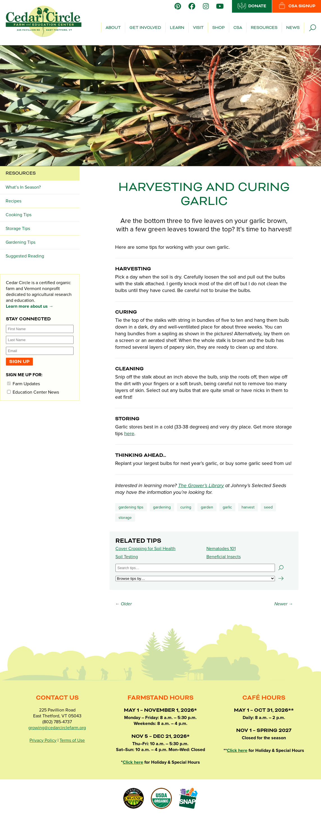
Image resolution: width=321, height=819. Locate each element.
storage (125, 517)
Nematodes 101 (221, 548)
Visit (198, 28)
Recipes (13, 201)
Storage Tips (18, 228)
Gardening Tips (131, 507)
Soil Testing (126, 557)
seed (268, 507)
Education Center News (33, 392)
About (113, 28)
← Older (123, 604)
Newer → (283, 604)
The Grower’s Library (201, 485)
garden (207, 507)
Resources (264, 28)
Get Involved (145, 28)
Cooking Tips (18, 215)
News (293, 28)
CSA (237, 28)
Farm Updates (23, 383)
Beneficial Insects (223, 557)
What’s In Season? (23, 187)
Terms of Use (72, 740)
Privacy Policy (42, 740)
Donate (252, 6)
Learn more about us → (29, 306)
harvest (248, 507)
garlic (227, 507)
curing (185, 507)
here (129, 433)
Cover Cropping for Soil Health (145, 548)
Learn (177, 28)
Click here (133, 762)
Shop (218, 28)
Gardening (162, 507)
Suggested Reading (25, 256)
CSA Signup (296, 6)
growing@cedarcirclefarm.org (57, 728)
